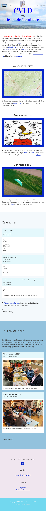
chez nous (19, 56)
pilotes (12, 204)
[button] (23, 240)
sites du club (17, 103)
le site (19, 43)
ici (25, 47)
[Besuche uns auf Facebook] (22, 464)
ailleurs (38, 155)
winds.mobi (7, 49)
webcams (25, 49)
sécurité (32, 153)
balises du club (12, 47)
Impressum (23, 488)
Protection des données (23, 490)
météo (26, 153)
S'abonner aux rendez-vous (11, 303)
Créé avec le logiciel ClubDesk (23, 504)
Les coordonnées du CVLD (23, 475)
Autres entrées (7, 311)
